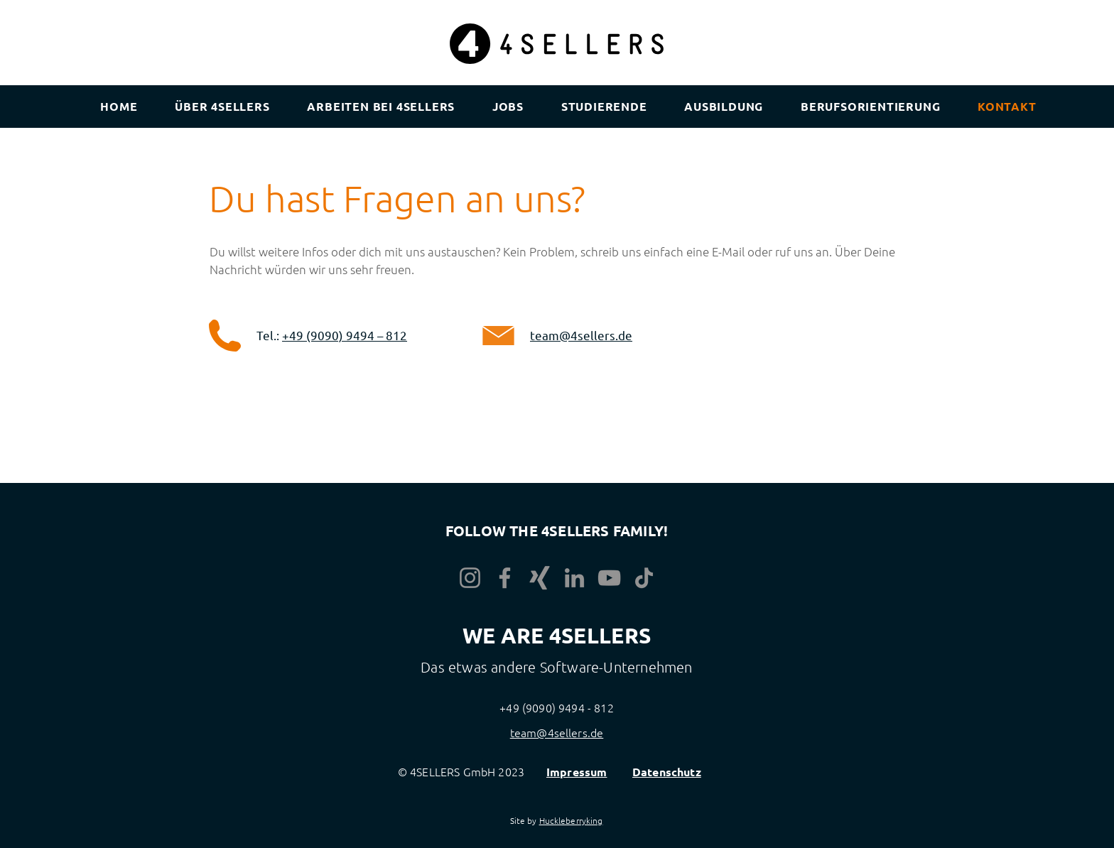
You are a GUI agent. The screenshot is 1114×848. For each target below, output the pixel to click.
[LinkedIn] (574, 578)
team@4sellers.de (581, 334)
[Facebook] (505, 578)
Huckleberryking (571, 820)
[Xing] (539, 578)
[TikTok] (644, 578)
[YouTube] (609, 578)
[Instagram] (470, 578)
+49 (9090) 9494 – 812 (344, 334)
